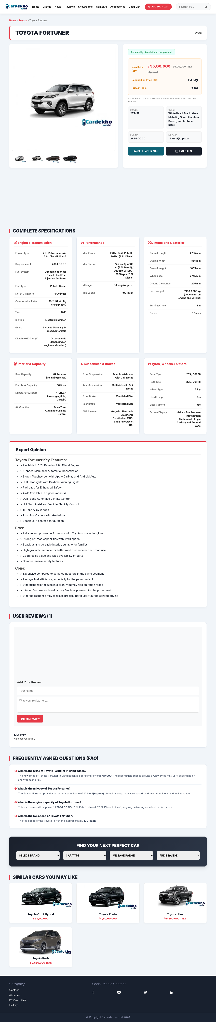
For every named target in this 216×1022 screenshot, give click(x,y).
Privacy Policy (17, 1000)
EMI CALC (184, 151)
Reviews (70, 6)
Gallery (13, 1005)
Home (35, 6)
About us (14, 995)
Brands (47, 6)
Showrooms (85, 6)
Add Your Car (158, 6)
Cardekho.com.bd (112, 1017)
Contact (14, 990)
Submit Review (30, 718)
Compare (101, 6)
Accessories (117, 6)
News (58, 6)
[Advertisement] (108, 198)
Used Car (134, 6)
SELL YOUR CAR (146, 151)
